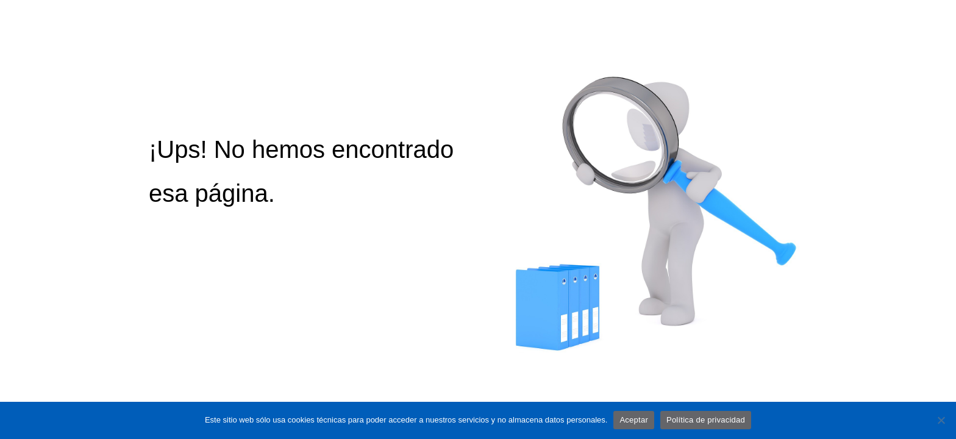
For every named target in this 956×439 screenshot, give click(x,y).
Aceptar (633, 419)
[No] (941, 420)
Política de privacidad (705, 419)
